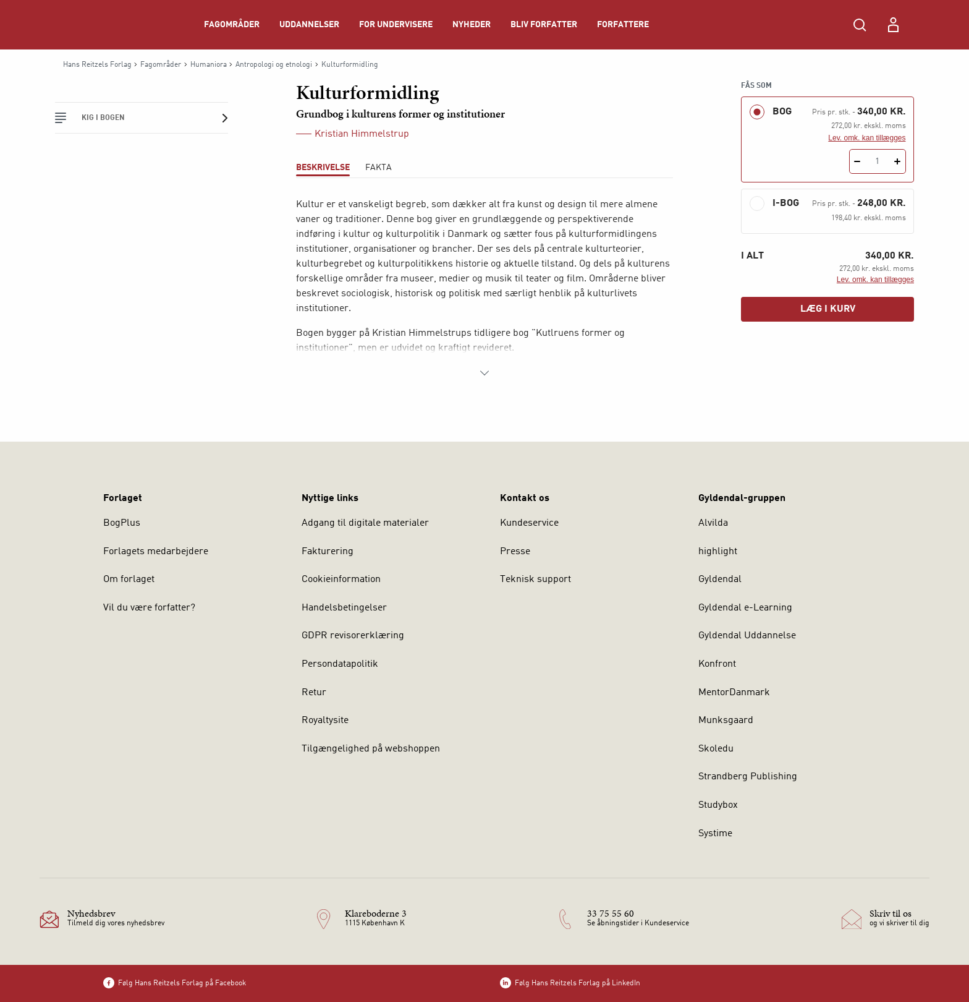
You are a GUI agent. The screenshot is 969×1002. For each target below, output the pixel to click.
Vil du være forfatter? (149, 608)
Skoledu (716, 749)
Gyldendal (720, 579)
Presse (515, 552)
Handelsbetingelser (344, 608)
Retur (314, 693)
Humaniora (208, 65)
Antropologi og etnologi (273, 65)
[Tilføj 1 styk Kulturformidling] (897, 161)
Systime (715, 834)
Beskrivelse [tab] (323, 167)
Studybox (718, 805)
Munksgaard (725, 721)
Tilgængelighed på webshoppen (371, 749)
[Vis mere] (484, 373)
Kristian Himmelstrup (362, 134)
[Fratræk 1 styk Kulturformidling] (857, 161)
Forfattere (623, 24)
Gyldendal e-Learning (745, 608)
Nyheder (471, 24)
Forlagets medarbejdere (155, 552)
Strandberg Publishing (747, 777)
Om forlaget (128, 579)
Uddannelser (309, 24)
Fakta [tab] (378, 167)
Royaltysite (325, 721)
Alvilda (713, 523)
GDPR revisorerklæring (353, 636)
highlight (717, 552)
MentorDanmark (734, 693)
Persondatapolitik (340, 664)
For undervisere (396, 24)
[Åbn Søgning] (859, 24)
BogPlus (121, 523)
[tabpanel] (484, 288)
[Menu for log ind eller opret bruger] (893, 24)
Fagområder (232, 24)
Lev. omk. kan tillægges (866, 138)
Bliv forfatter (543, 24)
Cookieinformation (341, 579)
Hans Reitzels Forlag (97, 65)
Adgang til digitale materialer (365, 523)
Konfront (717, 664)
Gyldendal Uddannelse (747, 636)
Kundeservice (529, 523)
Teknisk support (535, 579)
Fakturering (327, 552)
